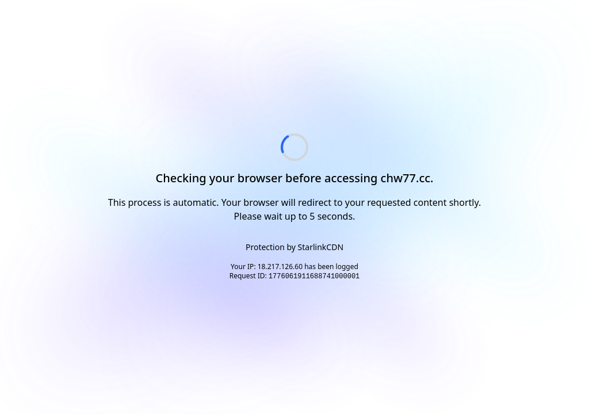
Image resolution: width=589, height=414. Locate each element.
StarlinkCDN (320, 246)
